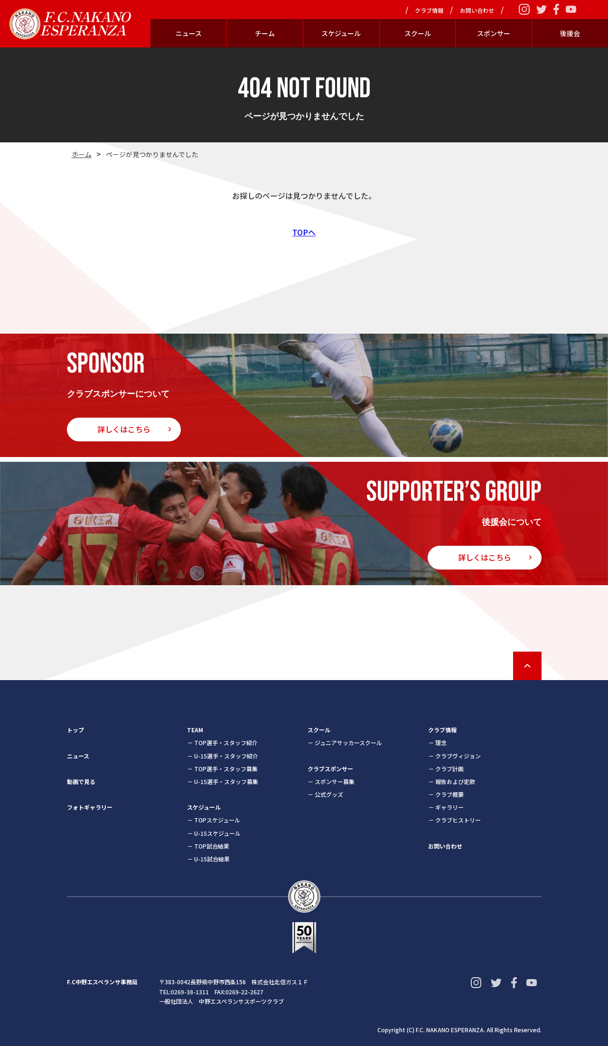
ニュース (189, 33)
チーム (265, 33)
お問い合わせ (477, 10)
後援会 (570, 33)
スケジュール (341, 33)
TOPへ (304, 232)
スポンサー (493, 33)
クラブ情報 (429, 10)
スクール (417, 33)
